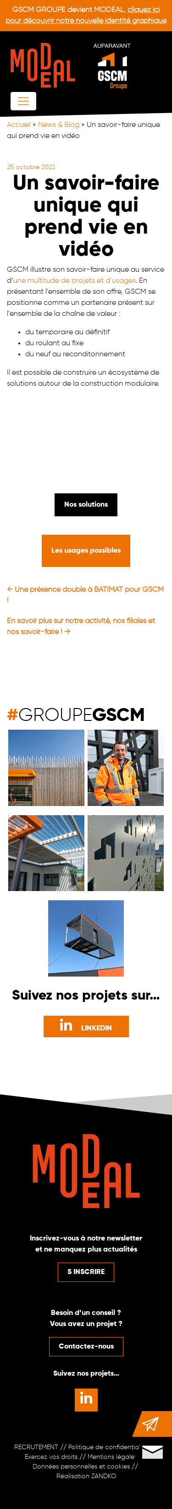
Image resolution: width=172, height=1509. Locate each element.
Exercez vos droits (51, 1457)
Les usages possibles (86, 550)
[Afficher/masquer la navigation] (23, 101)
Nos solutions (86, 505)
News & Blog (58, 125)
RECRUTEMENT (36, 1447)
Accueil (19, 125)
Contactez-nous (86, 1346)
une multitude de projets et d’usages (74, 281)
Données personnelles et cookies (81, 1466)
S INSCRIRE (86, 1272)
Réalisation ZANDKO (86, 1476)
